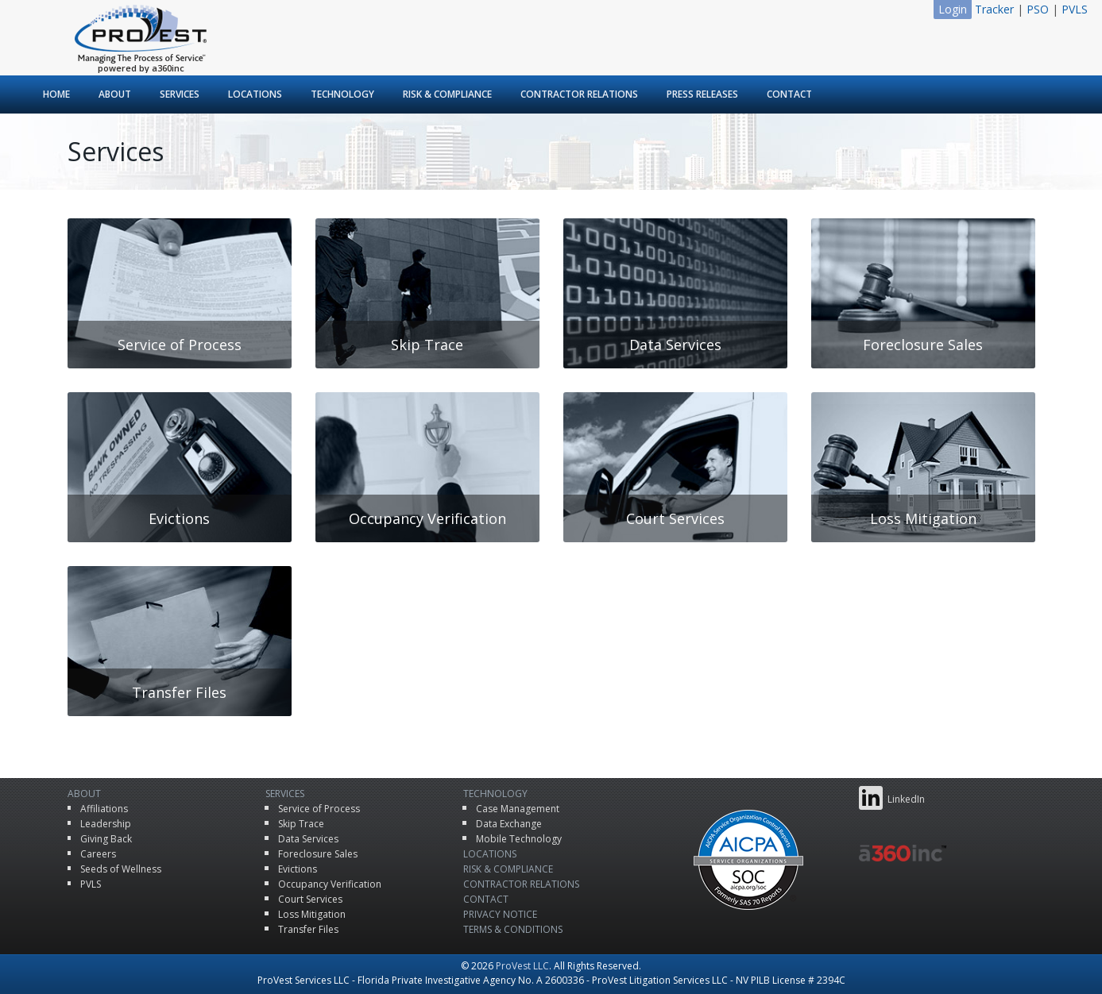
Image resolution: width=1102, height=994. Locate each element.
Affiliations (104, 808)
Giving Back (106, 839)
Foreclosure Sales (318, 854)
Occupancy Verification (329, 884)
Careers (98, 854)
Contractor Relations (579, 94)
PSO (1038, 9)
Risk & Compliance (447, 94)
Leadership (105, 823)
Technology (342, 94)
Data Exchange (509, 823)
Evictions (297, 869)
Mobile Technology (519, 839)
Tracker (994, 9)
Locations (255, 94)
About (115, 94)
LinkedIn (892, 798)
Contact (789, 94)
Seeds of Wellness (120, 869)
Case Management (517, 808)
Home (56, 94)
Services (179, 94)
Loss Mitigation (312, 914)
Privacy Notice (500, 914)
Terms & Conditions (513, 929)
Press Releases (702, 94)
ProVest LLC (522, 966)
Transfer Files (308, 929)
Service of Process (319, 808)
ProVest (141, 34)
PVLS (1074, 9)
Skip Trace (301, 823)
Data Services (308, 839)
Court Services (310, 899)
